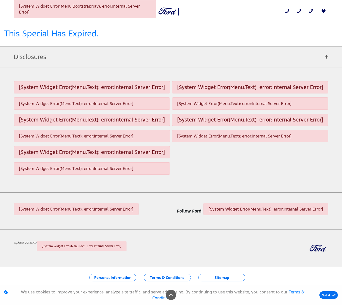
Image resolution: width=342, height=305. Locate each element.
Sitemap (222, 277)
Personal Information (112, 277)
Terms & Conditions (167, 277)
